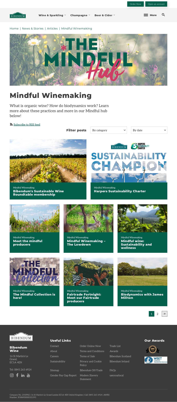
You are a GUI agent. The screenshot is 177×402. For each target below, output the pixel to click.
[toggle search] (163, 15)
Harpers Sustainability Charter (120, 191)
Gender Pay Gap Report (63, 375)
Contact (54, 346)
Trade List (115, 346)
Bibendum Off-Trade (91, 370)
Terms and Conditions (92, 351)
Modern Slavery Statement (89, 377)
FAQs (113, 370)
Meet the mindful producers (27, 242)
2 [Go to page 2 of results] (157, 314)
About (53, 351)
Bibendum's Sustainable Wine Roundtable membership (38, 192)
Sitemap (54, 370)
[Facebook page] (17, 375)
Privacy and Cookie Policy (91, 363)
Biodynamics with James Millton (142, 296)
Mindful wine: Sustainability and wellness (136, 244)
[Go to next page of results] (164, 314)
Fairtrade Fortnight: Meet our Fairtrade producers (84, 297)
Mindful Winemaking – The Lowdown (86, 242)
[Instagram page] (12, 375)
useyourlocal (117, 375)
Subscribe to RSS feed (25, 124)
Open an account (156, 4)
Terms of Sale (87, 356)
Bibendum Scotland (120, 356)
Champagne (80, 15)
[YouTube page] (28, 375)
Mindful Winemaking (23, 187)
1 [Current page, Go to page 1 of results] (151, 314)
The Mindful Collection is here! (34, 296)
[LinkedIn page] (23, 375)
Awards (114, 351)
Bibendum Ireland (119, 361)
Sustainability (57, 361)
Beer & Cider (105, 15)
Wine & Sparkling (52, 15)
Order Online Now (90, 346)
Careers (54, 356)
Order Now (135, 4)
